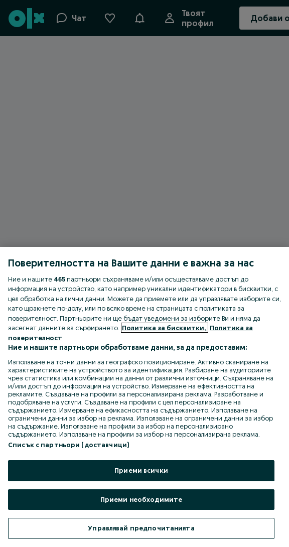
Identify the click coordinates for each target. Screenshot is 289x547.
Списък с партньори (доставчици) (68, 445)
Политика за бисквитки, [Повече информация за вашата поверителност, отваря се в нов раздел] (164, 328)
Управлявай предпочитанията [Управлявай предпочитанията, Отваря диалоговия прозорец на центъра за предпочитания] (141, 528)
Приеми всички (141, 470)
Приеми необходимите (141, 499)
